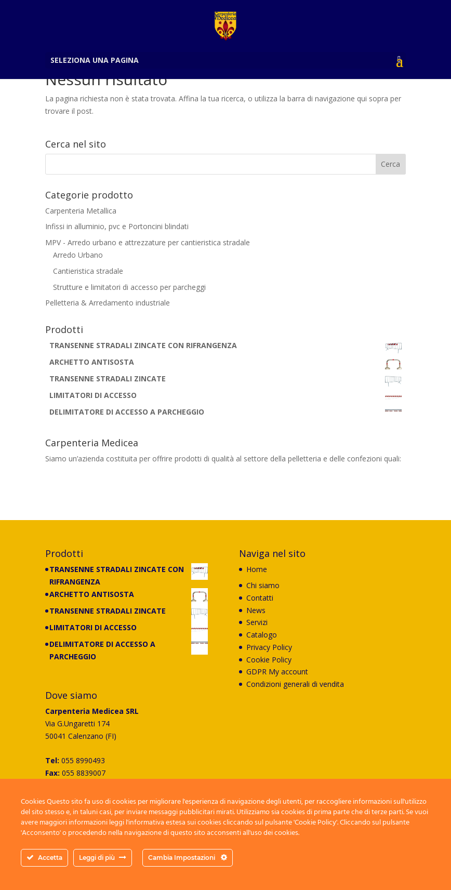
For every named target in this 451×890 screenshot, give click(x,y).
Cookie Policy (268, 660)
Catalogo (261, 635)
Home (256, 569)
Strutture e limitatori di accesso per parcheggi (129, 287)
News (256, 610)
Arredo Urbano (78, 255)
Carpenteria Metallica (80, 211)
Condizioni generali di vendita (295, 684)
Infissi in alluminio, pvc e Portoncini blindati (117, 226)
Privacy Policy (269, 647)
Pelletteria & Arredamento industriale (107, 303)
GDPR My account (277, 671)
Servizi (257, 622)
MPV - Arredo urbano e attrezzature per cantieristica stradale (147, 242)
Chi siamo (263, 585)
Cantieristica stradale (88, 271)
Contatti (259, 598)
